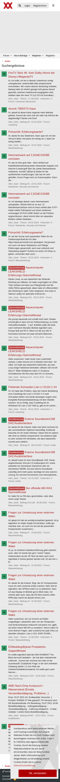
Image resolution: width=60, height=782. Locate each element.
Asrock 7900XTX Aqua (22, 108)
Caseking (12, 125)
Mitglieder (36, 55)
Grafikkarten (14, 718)
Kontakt (6, 776)
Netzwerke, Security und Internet (23, 186)
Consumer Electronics (26, 101)
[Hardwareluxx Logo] (8, 5)
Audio (53, 445)
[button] (11, 55)
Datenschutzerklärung (24, 765)
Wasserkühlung (15, 148)
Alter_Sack (13, 98)
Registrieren (51, 55)
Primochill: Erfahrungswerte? (25, 131)
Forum (6, 55)
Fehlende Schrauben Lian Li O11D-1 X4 (32, 387)
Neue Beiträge (20, 55)
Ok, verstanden (37, 773)
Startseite (6, 778)
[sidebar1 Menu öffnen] (53, 5)
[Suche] (20, 6)
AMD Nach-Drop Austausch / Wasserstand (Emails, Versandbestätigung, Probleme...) (28, 689)
